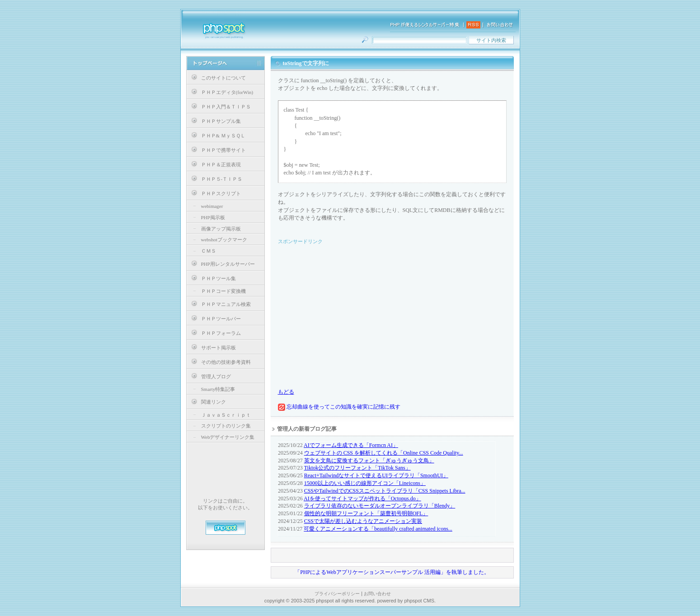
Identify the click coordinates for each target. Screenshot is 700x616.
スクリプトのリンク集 (226, 425)
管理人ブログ (216, 376)
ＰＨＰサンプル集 (221, 121)
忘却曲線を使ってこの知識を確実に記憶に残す (339, 407)
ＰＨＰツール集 (218, 278)
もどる (286, 392)
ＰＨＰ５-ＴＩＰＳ (222, 179)
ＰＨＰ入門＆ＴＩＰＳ (226, 106)
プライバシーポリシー (337, 593)
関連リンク (213, 401)
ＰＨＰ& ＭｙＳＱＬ (223, 135)
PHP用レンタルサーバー (228, 264)
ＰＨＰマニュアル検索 (226, 304)
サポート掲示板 (218, 347)
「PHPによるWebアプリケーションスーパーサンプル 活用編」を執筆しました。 (392, 572)
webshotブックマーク (224, 239)
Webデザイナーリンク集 (228, 437)
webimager (212, 206)
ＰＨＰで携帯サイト (223, 150)
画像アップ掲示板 (221, 228)
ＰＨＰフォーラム (221, 333)
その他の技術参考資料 (226, 362)
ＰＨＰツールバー (221, 318)
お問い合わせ (377, 593)
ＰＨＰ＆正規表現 (221, 164)
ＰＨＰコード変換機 (223, 291)
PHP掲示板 (213, 217)
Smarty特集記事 (218, 389)
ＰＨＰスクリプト (221, 193)
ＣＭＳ (208, 251)
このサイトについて (223, 77)
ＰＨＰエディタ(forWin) (227, 92)
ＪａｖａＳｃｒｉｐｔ (226, 415)
